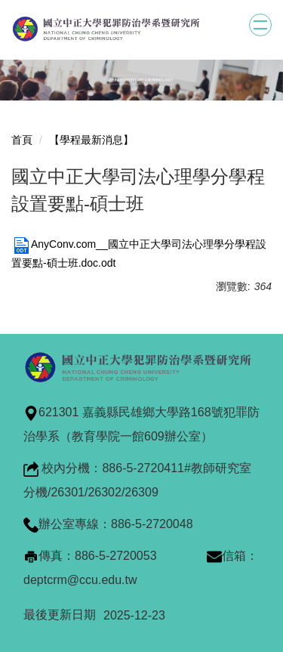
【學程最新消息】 (91, 140)
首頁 (21, 140)
